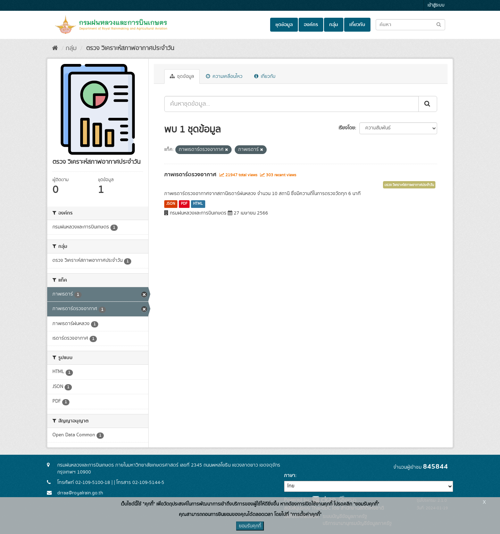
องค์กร (311, 25)
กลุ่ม (333, 25)
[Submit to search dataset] (439, 24)
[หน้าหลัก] (55, 48)
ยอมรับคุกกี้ (250, 526)
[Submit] (427, 104)
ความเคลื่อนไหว (224, 76)
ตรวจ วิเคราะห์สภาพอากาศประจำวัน (129, 48)
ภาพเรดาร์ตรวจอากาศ (190, 174)
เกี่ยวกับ (357, 25)
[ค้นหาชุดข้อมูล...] (291, 104)
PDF (184, 204)
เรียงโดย (347, 127)
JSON (170, 204)
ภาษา (289, 475)
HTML (198, 204)
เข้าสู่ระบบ (435, 5)
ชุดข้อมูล (284, 25)
